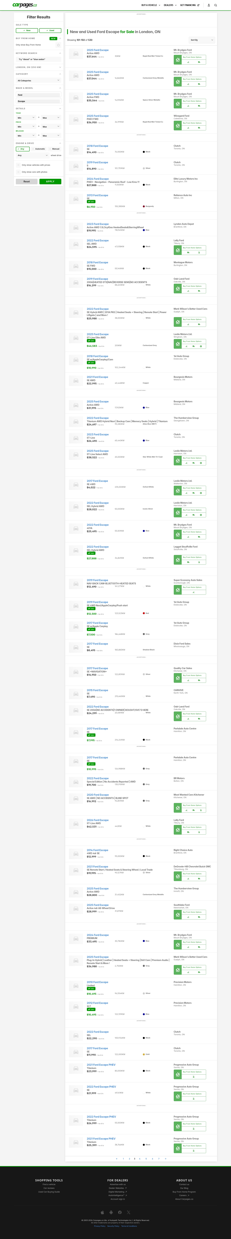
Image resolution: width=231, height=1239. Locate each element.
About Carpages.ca (184, 1199)
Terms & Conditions (129, 1226)
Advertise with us (118, 1184)
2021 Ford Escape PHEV (101, 1064)
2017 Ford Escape (97, 480)
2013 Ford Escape (97, 195)
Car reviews (49, 1188)
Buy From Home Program (184, 1192)
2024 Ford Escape (98, 178)
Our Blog (184, 1188)
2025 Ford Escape (98, 50)
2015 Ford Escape (97, 690)
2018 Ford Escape (97, 145)
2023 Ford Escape (98, 224)
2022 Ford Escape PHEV (101, 1086)
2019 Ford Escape (97, 162)
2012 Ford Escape (97, 1003)
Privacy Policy (99, 1226)
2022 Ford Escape (98, 240)
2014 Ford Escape (97, 850)
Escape (38, 101)
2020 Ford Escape (98, 794)
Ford (38, 95)
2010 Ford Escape (97, 982)
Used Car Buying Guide (49, 1192)
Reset (26, 181)
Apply (50, 181)
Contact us (184, 1184)
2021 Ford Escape (97, 377)
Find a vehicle (49, 1184)
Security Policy (113, 1226)
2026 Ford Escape (98, 820)
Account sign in (118, 1199)
